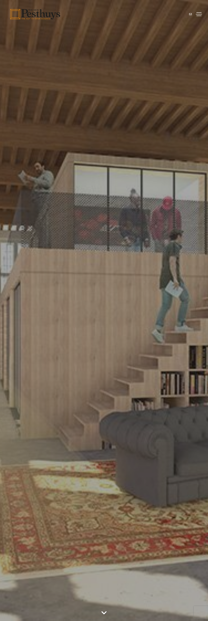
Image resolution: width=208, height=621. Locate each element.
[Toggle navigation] (199, 14)
